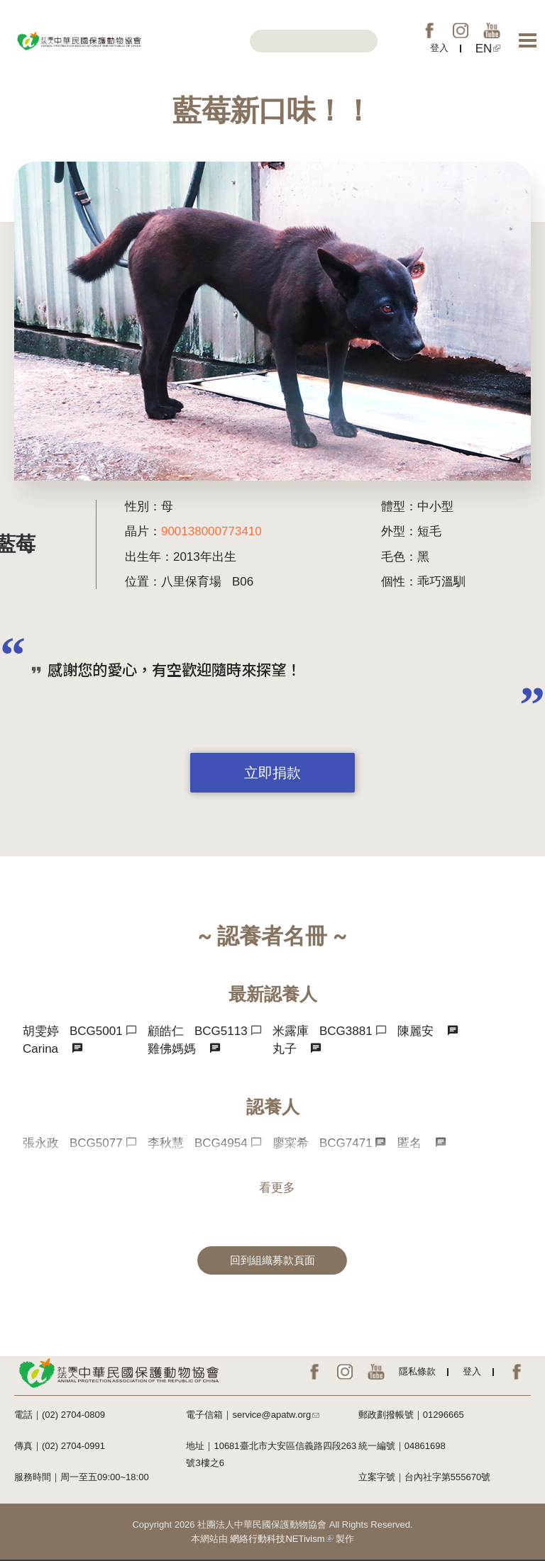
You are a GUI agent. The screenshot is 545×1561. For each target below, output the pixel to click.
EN (488, 48)
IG (460, 30)
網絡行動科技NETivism (281, 1538)
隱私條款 (417, 1371)
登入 (439, 48)
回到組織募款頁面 (272, 1260)
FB (429, 30)
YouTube (492, 30)
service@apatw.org (275, 1414)
